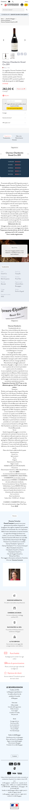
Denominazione (19, 138)
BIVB (16, 506)
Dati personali (14, 714)
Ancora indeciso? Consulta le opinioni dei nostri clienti (14, 677)
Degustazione (7, 136)
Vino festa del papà (14, 731)
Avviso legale (14, 711)
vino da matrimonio (14, 725)
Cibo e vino (19, 136)
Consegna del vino (14, 721)
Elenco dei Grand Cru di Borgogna (14, 739)
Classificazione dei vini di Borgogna (14, 737)
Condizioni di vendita (15, 713)
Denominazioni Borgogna (14, 743)
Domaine (14, 140)
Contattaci (14, 756)
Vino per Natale (14, 729)
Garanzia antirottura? (14, 118)
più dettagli (5, 83)
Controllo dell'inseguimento (14, 707)
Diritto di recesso (14, 709)
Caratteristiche (6, 138)
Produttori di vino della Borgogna (15, 745)
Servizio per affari (14, 723)
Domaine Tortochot (17, 560)
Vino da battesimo (14, 727)
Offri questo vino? (14, 122)
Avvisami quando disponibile (14, 108)
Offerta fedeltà (14, 705)
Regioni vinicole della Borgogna (14, 741)
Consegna (14, 113)
